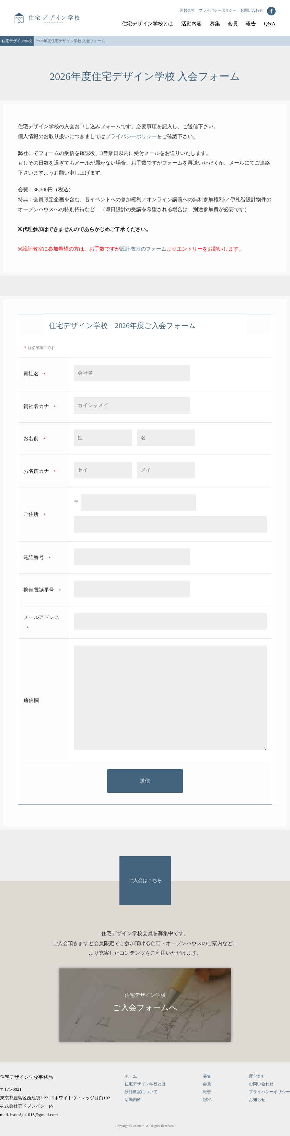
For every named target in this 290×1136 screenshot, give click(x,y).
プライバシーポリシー (217, 10)
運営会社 (187, 10)
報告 (251, 23)
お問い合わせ (251, 10)
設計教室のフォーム (143, 249)
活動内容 (191, 23)
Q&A (270, 23)
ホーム (131, 1076)
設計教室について (141, 1091)
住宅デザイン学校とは (147, 23)
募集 (215, 23)
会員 (233, 23)
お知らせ (257, 1099)
